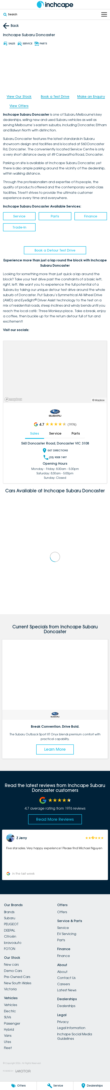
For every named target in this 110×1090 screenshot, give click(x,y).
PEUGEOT (11, 924)
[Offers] (18, 1086)
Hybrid (9, 1029)
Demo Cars (13, 971)
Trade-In (19, 227)
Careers (63, 984)
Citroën (10, 936)
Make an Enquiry (91, 96)
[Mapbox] (14, 399)
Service (19, 216)
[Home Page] (55, 4)
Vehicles (10, 1005)
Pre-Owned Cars (17, 977)
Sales (34, 433)
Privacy (63, 1022)
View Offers (19, 106)
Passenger (12, 1023)
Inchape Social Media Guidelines (74, 1036)
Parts (55, 216)
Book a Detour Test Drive (55, 250)
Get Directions (55, 450)
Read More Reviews (55, 819)
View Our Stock (19, 96)
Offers (62, 912)
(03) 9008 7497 (55, 457)
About (62, 972)
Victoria (10, 989)
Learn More (55, 749)
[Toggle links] (17, 1071)
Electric (10, 1011)
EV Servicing (66, 934)
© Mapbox (98, 400)
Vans (7, 1035)
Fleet (8, 1048)
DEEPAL (9, 930)
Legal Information (71, 1028)
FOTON (9, 949)
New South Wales (17, 983)
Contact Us (66, 978)
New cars (11, 964)
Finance (90, 216)
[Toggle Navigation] (104, 14)
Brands (9, 912)
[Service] (55, 1086)
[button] (55, 855)
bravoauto (12, 943)
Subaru (9, 918)
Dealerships (66, 1006)
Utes (7, 1042)
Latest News (66, 990)
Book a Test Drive (55, 96)
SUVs (7, 1017)
